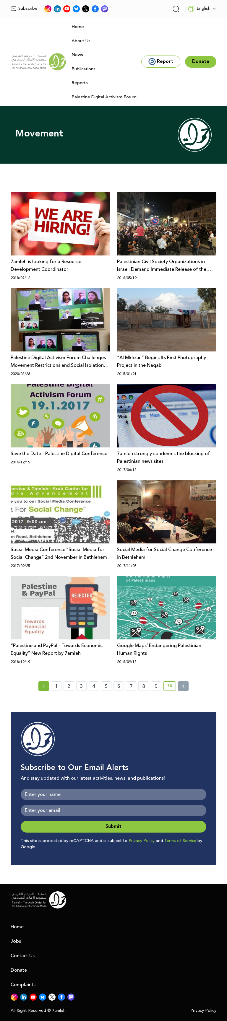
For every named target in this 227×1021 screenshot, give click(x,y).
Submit (113, 826)
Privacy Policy (142, 841)
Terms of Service (180, 841)
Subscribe (24, 8)
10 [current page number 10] (171, 687)
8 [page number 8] (143, 686)
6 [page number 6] (118, 686)
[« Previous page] (43, 686)
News (77, 54)
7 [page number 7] (131, 686)
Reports (80, 82)
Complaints (23, 984)
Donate (19, 970)
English (199, 8)
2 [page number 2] (68, 686)
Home (78, 26)
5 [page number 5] (106, 686)
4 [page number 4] (94, 686)
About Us (81, 41)
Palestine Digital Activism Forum (104, 97)
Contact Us (23, 955)
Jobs (16, 941)
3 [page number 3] (81, 686)
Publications (83, 69)
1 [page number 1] (56, 686)
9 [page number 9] (156, 686)
